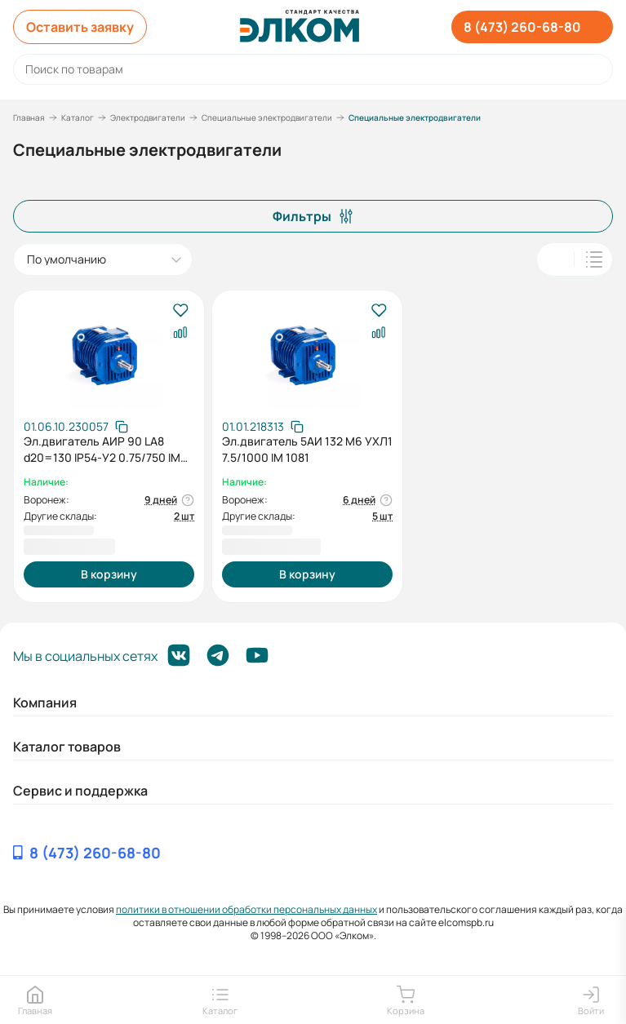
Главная (29, 117)
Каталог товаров (67, 747)
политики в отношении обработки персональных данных (246, 909)
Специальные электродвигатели (267, 117)
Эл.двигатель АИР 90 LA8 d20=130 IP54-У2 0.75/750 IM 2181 (102, 449)
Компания (45, 702)
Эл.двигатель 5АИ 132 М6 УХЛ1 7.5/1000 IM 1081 (307, 449)
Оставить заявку (80, 27)
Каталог (77, 117)
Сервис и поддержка (80, 791)
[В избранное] (180, 311)
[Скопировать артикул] (76, 426)
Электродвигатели (147, 117)
